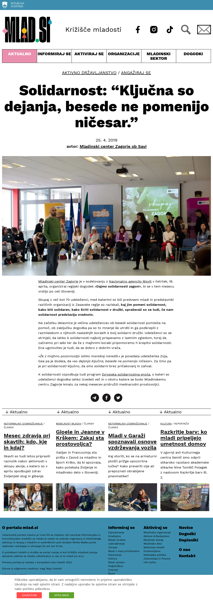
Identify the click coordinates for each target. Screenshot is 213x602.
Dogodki (193, 53)
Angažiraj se (136, 72)
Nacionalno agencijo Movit (130, 281)
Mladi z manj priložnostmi (123, 551)
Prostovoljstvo (152, 551)
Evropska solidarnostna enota (126, 374)
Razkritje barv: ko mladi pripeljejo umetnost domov (183, 438)
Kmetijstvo (114, 536)
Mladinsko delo (153, 543)
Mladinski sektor (158, 57)
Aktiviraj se (89, 57)
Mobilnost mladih (68, 423)
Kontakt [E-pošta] (187, 555)
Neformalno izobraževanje (23, 423)
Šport (111, 573)
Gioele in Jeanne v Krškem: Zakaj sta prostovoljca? (80, 438)
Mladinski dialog (153, 539)
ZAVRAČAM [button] (29, 595)
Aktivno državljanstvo (89, 72)
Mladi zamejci (116, 562)
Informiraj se (54, 57)
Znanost (113, 569)
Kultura (166, 423)
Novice (186, 527)
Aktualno (19, 57)
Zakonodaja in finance (157, 558)
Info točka (150, 562)
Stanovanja (114, 554)
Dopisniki (188, 539)
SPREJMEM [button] (61, 595)
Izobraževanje (116, 543)
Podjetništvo (115, 566)
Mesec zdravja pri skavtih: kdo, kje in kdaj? (27, 441)
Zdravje (112, 547)
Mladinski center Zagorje (58, 281)
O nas (184, 549)
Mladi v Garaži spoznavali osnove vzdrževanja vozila (132, 441)
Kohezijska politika (155, 554)
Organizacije (124, 57)
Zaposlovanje (116, 532)
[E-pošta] (204, 29)
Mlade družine (116, 539)
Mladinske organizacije (157, 532)
